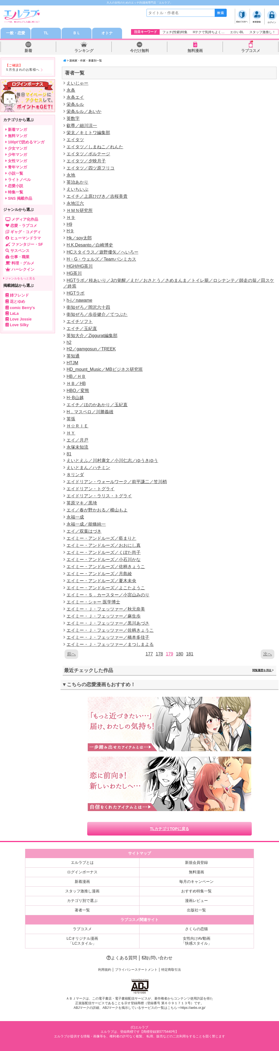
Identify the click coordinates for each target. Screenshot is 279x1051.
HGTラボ (75, 293)
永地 (70, 175)
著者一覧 (82, 910)
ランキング (83, 50)
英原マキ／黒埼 (81, 503)
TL (46, 33)
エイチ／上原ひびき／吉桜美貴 (97, 196)
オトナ (107, 33)
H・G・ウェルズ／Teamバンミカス (101, 259)
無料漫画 (195, 50)
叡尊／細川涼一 (81, 125)
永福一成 (75, 517)
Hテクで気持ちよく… (209, 32)
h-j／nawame (79, 300)
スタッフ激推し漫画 (82, 891)
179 (169, 654)
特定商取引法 (171, 970)
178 (159, 654)
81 (68, 454)
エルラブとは (82, 862)
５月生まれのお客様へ (22, 70)
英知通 (73, 356)
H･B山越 (74, 397)
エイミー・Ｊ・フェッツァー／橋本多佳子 (107, 637)
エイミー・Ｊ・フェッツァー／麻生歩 (103, 616)
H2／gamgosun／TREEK (91, 349)
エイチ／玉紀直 (81, 328)
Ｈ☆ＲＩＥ (77, 426)
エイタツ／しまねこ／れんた (94, 146)
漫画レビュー (196, 900)
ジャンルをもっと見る (19, 278)
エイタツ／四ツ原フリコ (90, 168)
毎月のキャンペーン (196, 881)
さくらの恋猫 (196, 929)
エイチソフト (79, 321)
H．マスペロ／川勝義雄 (89, 411)
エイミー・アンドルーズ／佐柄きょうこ (105, 566)
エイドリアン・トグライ (90, 488)
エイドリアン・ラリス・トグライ (99, 496)
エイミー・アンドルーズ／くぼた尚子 (103, 552)
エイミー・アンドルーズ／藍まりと (101, 538)
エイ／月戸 (77, 440)
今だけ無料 (139, 50)
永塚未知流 (77, 447)
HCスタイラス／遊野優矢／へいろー (102, 252)
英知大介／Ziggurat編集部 (91, 335)
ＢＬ (76, 33)
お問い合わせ (157, 958)
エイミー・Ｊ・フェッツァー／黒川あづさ (107, 623)
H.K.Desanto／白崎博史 (89, 245)
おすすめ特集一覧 (196, 891)
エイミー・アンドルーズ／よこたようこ (105, 587)
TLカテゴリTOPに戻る (169, 829)
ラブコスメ (250, 50)
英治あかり (77, 182)
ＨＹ (70, 433)
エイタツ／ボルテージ (88, 154)
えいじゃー (77, 83)
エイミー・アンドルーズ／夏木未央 (101, 580)
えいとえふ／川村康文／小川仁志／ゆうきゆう (112, 460)
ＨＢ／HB (76, 383)
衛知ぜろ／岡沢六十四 (88, 307)
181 (189, 654)
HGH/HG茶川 (79, 266)
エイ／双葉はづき (83, 531)
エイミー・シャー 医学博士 (93, 602)
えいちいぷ (77, 189)
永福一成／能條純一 (86, 524)
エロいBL (237, 32)
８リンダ (75, 474)
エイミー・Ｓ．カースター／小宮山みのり (107, 595)
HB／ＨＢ (76, 376)
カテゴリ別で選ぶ (82, 900)
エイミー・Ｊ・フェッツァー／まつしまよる (110, 644)
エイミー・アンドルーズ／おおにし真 (103, 545)
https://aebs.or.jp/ (192, 1008)
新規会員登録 (196, 862)
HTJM (72, 362)
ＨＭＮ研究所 (79, 210)
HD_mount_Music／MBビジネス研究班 (104, 369)
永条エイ (75, 97)
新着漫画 (82, 881)
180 (179, 654)
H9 (69, 224)
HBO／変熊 (77, 390)
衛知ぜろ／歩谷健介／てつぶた (97, 314)
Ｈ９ (70, 217)
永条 (70, 90)
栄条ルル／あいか (83, 111)
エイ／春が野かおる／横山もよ (97, 510)
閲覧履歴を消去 (263, 670)
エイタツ (75, 139)
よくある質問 (122, 958)
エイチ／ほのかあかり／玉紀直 (97, 404)
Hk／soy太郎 (79, 238)
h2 (68, 342)
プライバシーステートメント (136, 970)
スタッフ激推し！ (262, 32)
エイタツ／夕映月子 (86, 161)
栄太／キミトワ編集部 (88, 132)
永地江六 (75, 203)
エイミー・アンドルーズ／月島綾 (99, 573)
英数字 (73, 118)
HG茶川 (74, 273)
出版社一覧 (196, 910)
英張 (70, 419)
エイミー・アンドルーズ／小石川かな (103, 559)
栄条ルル (75, 104)
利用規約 (104, 970)
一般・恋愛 (15, 33)
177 (149, 654)
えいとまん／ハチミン (88, 467)
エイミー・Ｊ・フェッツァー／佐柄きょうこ (110, 630)
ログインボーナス (82, 872)
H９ (70, 231)
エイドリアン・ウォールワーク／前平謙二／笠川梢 (116, 481)
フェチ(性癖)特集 (174, 32)
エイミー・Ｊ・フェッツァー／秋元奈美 (105, 609)
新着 (28, 50)
